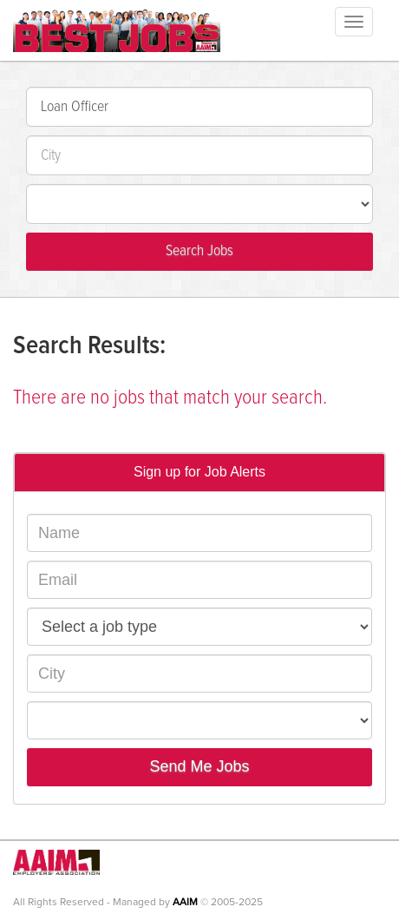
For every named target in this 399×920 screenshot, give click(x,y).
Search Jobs (199, 251)
